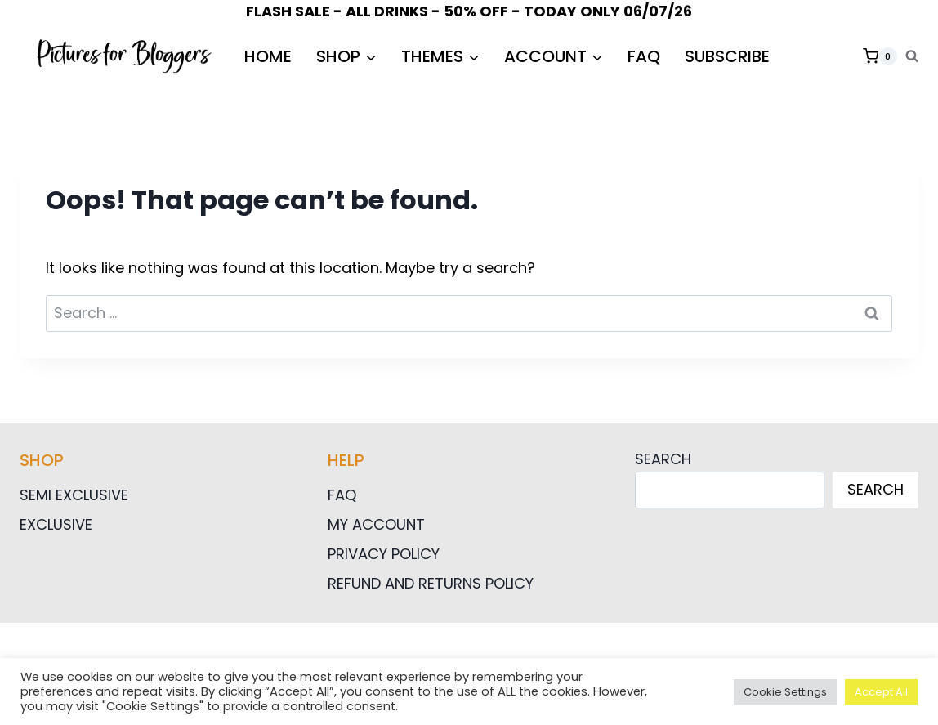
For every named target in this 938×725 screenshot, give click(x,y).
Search (663, 459)
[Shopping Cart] (880, 56)
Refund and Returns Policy (431, 583)
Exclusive (56, 524)
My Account (376, 524)
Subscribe (727, 56)
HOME (268, 56)
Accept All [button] (881, 692)
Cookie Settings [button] (785, 692)
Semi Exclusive (74, 495)
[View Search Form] (911, 56)
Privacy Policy (384, 554)
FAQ (644, 56)
